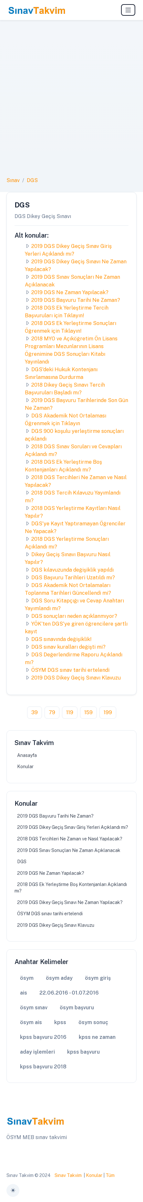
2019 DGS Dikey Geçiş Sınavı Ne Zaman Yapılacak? (70, 902)
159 (88, 712)
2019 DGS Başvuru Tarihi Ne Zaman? (75, 300)
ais (23, 993)
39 (34, 712)
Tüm (110, 1175)
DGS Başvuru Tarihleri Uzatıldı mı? (73, 578)
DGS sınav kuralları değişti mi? (68, 647)
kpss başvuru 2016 (43, 1037)
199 (108, 712)
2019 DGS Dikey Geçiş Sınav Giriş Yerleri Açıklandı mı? (72, 827)
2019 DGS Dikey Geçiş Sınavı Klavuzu (76, 678)
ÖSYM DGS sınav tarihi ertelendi (70, 670)
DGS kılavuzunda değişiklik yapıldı (72, 570)
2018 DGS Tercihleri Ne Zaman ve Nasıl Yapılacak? (69, 838)
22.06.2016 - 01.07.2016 (69, 993)
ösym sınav (33, 1008)
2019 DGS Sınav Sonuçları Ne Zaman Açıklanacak (68, 850)
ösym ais (31, 1022)
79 (52, 712)
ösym (27, 978)
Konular (25, 766)
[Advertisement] (71, 102)
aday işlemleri (37, 1052)
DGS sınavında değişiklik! (61, 639)
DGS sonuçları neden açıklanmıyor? (74, 616)
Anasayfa (27, 755)
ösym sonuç (93, 1022)
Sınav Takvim (68, 1175)
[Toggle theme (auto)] (12, 1190)
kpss (60, 1022)
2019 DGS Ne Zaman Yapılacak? (69, 292)
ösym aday (59, 978)
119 (69, 712)
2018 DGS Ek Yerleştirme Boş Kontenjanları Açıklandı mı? (71, 887)
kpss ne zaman (97, 1037)
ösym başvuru (77, 1008)
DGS (32, 180)
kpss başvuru (83, 1052)
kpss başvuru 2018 (43, 1067)
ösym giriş (98, 978)
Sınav (13, 180)
